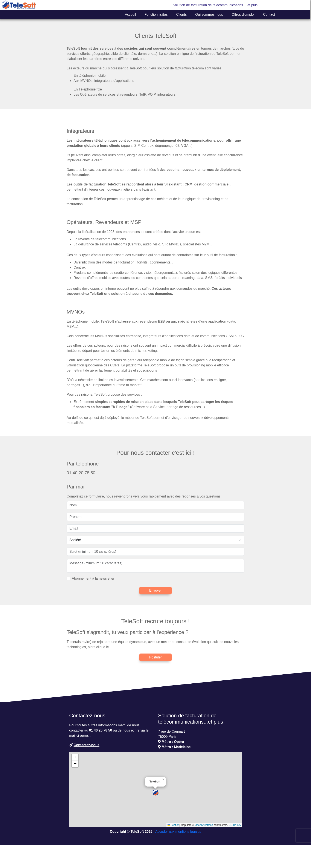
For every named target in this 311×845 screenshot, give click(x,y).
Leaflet (173, 825)
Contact (269, 14)
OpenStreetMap (204, 825)
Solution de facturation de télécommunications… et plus (215, 5)
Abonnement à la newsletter (93, 578)
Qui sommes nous (209, 14)
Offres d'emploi (243, 14)
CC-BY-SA (235, 825)
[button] (155, 792)
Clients (181, 14)
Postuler (155, 657)
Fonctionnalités (156, 14)
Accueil (130, 14)
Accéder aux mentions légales (178, 831)
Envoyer (155, 590)
